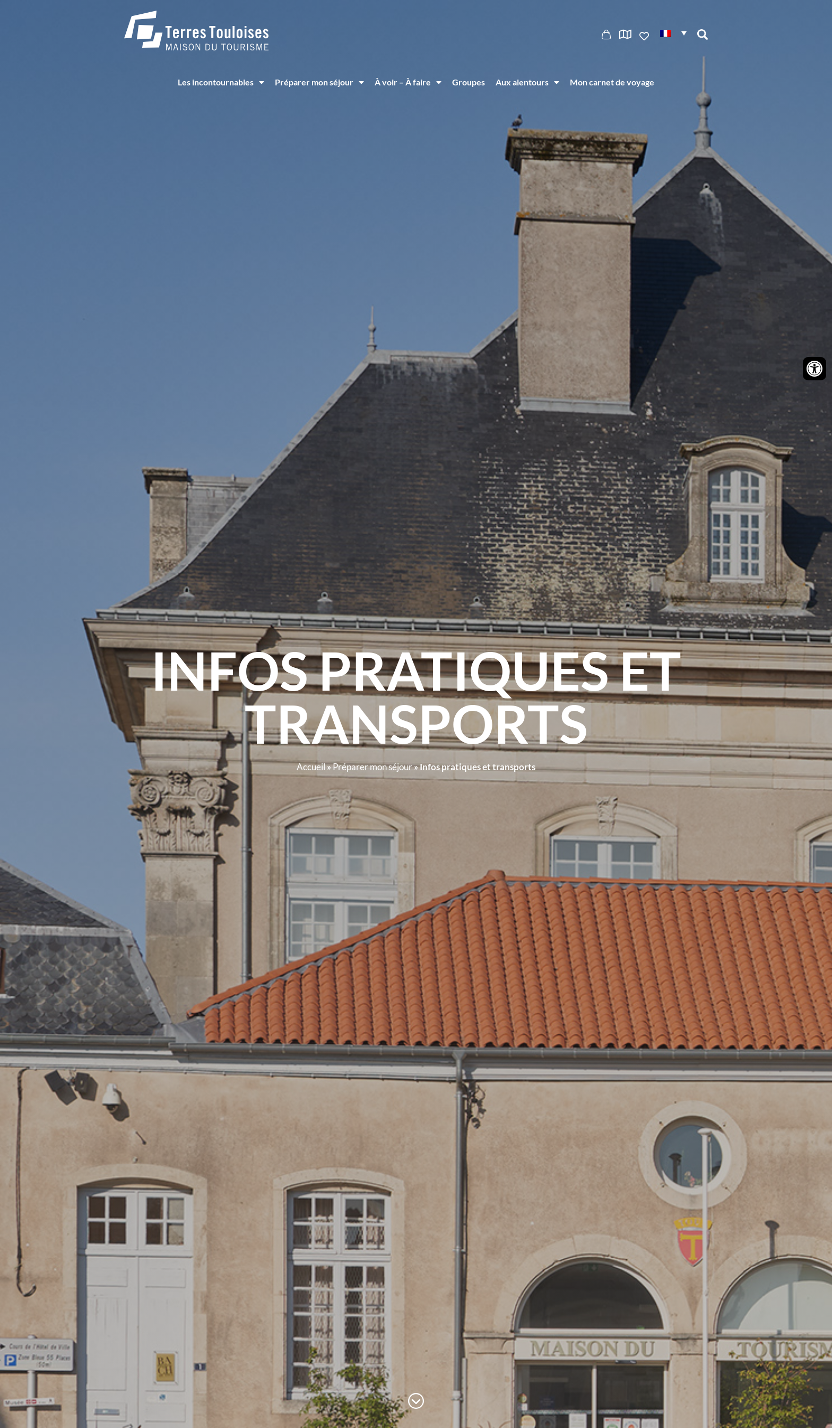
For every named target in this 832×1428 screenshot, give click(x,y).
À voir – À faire (408, 82)
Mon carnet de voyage (612, 82)
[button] (673, 32)
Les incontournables (221, 82)
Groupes (468, 82)
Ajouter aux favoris (645, 36)
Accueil (311, 766)
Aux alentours (527, 82)
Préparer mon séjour (319, 82)
